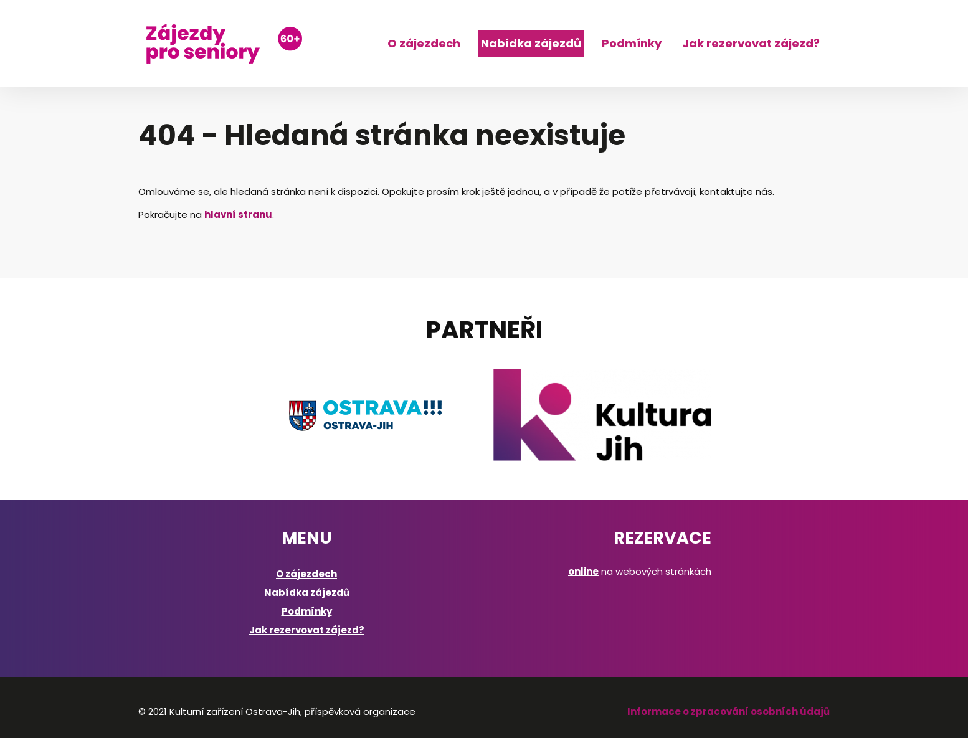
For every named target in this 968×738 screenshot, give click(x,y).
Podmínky (632, 43)
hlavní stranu (238, 214)
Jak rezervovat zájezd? (751, 43)
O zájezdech (423, 43)
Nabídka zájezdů (531, 43)
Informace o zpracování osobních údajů (728, 711)
